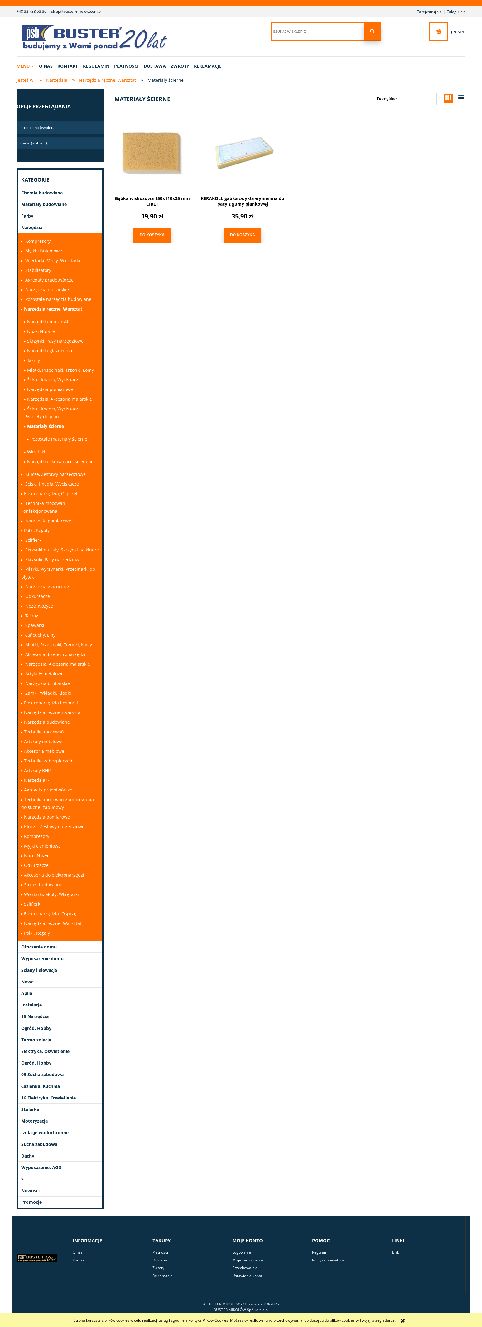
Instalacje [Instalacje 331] (31, 1005)
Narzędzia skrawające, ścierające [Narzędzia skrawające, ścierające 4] (61, 461)
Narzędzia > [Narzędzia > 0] (36, 780)
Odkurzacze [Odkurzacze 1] (36, 865)
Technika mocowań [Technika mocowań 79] (44, 732)
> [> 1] (22, 1179)
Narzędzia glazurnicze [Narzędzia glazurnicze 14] (50, 351)
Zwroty (158, 1268)
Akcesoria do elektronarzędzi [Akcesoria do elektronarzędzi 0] (54, 654)
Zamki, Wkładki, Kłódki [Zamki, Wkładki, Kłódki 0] (47, 693)
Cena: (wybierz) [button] (33, 143)
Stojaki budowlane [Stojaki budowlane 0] (43, 885)
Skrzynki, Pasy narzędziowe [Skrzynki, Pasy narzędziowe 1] (55, 341)
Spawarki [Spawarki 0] (34, 625)
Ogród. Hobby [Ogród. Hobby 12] (36, 1063)
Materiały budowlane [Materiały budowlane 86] (44, 204)
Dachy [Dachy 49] (27, 1156)
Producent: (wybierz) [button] (38, 127)
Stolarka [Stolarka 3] (30, 1109)
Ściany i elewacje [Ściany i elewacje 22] (39, 970)
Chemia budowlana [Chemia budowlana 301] (42, 193)
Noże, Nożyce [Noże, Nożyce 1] (38, 856)
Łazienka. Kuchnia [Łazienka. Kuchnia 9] (40, 1086)
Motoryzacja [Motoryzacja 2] (34, 1121)
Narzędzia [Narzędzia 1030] (31, 227)
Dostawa (160, 1260)
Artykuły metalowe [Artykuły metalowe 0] (44, 674)
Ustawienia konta (247, 1275)
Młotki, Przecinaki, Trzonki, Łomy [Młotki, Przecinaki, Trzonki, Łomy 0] (60, 370)
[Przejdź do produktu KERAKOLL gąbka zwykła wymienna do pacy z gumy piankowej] (242, 154)
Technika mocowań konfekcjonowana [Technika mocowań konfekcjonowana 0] (43, 507)
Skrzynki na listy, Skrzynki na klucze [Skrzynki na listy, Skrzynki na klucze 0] (61, 550)
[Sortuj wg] (406, 99)
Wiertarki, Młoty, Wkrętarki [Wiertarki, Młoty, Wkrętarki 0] (52, 260)
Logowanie (241, 1252)
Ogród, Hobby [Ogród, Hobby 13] (36, 1028)
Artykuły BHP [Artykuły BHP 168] (37, 770)
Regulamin (321, 1252)
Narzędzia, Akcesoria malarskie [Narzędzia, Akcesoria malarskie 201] (59, 399)
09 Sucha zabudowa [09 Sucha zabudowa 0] (42, 1074)
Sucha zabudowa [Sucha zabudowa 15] (39, 1144)
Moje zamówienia (247, 1260)
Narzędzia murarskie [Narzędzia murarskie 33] (49, 322)
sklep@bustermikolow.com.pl (76, 11)
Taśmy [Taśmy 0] (31, 616)
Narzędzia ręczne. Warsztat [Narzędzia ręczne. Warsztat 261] (52, 923)
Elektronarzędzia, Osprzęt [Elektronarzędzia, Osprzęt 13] (51, 494)
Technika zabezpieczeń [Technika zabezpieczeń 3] (48, 761)
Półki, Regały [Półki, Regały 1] (37, 530)
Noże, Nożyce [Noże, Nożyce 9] (41, 331)
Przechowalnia (245, 1268)
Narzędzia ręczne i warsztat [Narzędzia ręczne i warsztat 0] (53, 712)
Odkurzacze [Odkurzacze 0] (37, 596)
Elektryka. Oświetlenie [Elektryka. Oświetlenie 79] (45, 1051)
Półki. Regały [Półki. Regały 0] (37, 933)
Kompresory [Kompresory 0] (37, 241)
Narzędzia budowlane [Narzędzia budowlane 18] (47, 722)
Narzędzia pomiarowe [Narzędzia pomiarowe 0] (47, 521)
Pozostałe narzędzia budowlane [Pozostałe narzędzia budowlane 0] (57, 299)
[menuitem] (27, 66)
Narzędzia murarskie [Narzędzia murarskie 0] (46, 289)
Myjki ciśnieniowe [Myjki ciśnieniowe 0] (43, 251)
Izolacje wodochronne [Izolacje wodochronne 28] (45, 1132)
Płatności (160, 1252)
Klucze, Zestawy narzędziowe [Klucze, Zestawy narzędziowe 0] (55, 474)
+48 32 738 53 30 (31, 11)
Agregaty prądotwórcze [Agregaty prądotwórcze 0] (49, 280)
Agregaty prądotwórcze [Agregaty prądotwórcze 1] (48, 790)
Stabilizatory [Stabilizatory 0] (37, 270)
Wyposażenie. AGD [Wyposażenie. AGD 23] (41, 1167)
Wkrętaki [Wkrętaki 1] (36, 452)
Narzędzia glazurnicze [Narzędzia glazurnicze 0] (48, 587)
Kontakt (79, 1260)
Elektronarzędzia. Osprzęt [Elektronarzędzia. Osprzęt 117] (51, 914)
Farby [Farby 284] (27, 216)
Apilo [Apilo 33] (26, 993)
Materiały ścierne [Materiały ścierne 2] (45, 426)
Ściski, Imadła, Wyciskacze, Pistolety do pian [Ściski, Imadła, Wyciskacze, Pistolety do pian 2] (53, 412)
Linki (396, 1252)
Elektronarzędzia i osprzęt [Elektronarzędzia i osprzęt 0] (51, 703)
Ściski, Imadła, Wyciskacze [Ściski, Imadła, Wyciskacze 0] (54, 380)
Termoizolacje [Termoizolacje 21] (36, 1040)
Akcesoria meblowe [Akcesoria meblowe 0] (44, 751)
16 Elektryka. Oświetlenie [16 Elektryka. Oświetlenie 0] (48, 1098)
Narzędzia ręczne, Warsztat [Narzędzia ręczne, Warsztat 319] (53, 309)
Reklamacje (162, 1275)
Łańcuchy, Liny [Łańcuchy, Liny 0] (39, 635)
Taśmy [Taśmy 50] (33, 360)
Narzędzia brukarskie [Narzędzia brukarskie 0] (47, 683)
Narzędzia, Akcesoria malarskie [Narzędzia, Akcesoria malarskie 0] (57, 664)
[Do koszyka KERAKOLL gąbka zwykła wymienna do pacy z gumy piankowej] (242, 235)
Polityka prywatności (329, 1260)
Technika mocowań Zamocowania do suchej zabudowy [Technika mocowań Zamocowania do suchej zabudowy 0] (57, 803)
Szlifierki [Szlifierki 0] (33, 540)
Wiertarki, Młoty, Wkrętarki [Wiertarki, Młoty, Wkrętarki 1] (51, 894)
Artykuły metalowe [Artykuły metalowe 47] (43, 741)
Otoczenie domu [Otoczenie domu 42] (39, 947)
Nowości (30, 1190)
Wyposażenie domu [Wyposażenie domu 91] (42, 959)
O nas (78, 1252)
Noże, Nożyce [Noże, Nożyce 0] (38, 606)
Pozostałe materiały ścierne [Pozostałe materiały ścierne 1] (58, 439)
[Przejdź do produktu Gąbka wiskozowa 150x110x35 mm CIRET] (152, 154)
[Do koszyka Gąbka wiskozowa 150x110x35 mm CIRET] (152, 235)
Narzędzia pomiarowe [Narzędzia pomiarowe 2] (50, 389)
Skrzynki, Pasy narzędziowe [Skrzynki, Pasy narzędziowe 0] (53, 559)
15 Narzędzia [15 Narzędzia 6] (35, 1016)
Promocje (31, 1202)
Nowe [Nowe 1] (27, 982)
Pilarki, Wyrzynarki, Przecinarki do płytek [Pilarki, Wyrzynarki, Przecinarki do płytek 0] (58, 573)
